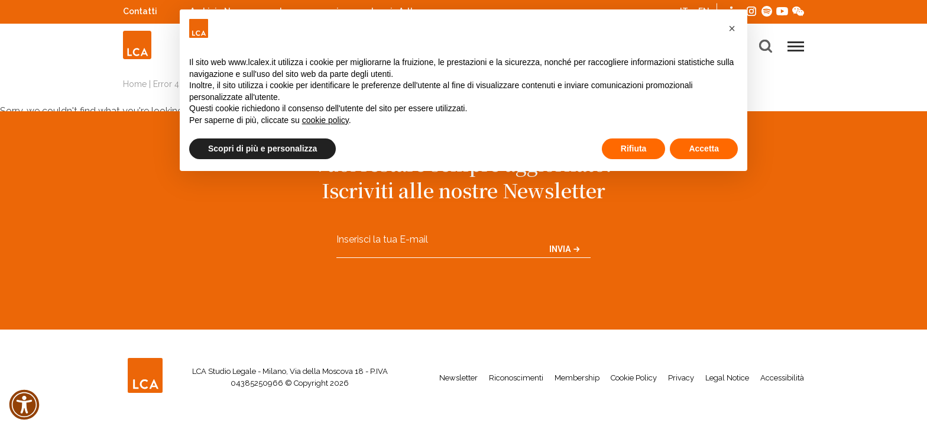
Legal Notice (727, 377)
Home (135, 84)
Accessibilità (782, 377)
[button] (731, 28)
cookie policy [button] (325, 120)
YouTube (782, 11)
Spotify (766, 9)
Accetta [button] (704, 148)
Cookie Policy (634, 377)
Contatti (140, 11)
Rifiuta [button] (634, 148)
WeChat (798, 9)
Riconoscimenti (516, 377)
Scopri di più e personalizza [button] (262, 148)
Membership (577, 377)
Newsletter (458, 377)
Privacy (681, 377)
